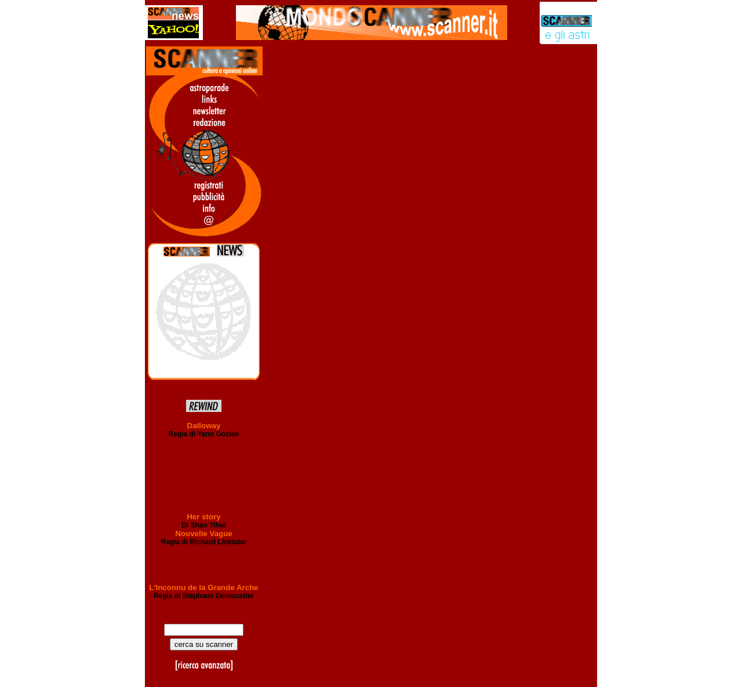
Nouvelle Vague (203, 533)
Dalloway (204, 425)
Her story (204, 516)
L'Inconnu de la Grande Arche (204, 587)
